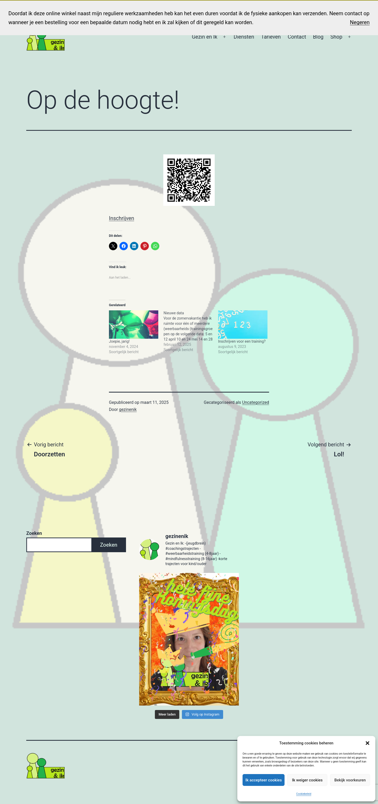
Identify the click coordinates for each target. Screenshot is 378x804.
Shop (336, 37)
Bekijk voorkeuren (350, 780)
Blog (318, 37)
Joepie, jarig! (119, 341)
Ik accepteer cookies (263, 780)
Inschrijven (121, 218)
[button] (367, 743)
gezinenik (127, 409)
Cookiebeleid (303, 793)
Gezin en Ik (204, 37)
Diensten (244, 37)
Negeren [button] (360, 22)
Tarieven (271, 37)
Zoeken (34, 533)
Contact (297, 37)
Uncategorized (255, 402)
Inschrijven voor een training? (242, 341)
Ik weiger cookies (307, 780)
